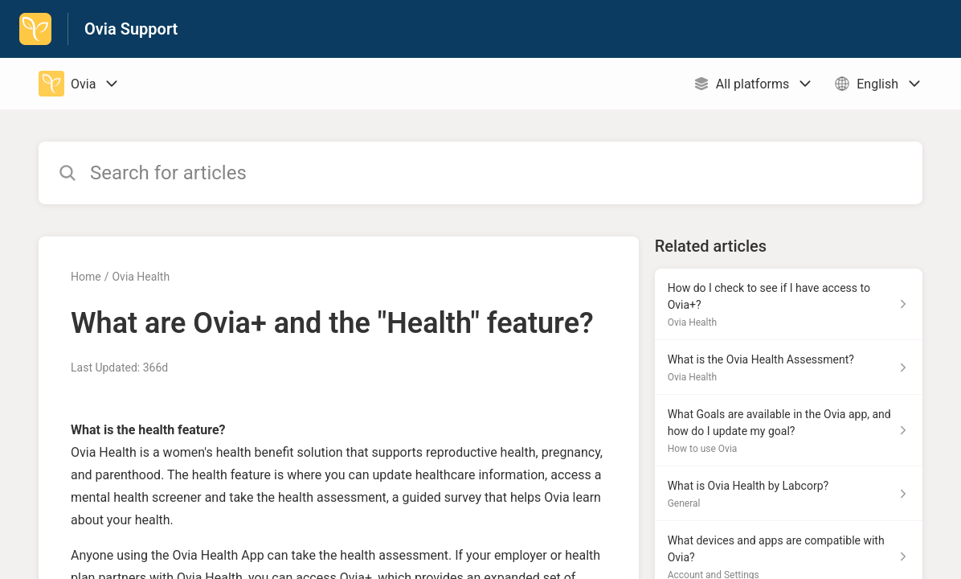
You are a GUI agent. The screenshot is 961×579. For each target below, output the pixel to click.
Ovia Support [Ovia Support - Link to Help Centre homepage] (131, 29)
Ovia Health (141, 276)
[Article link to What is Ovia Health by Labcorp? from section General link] (788, 493)
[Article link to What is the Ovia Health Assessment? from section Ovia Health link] (788, 367)
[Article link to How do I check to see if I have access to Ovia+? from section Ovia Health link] (788, 304)
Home (86, 276)
